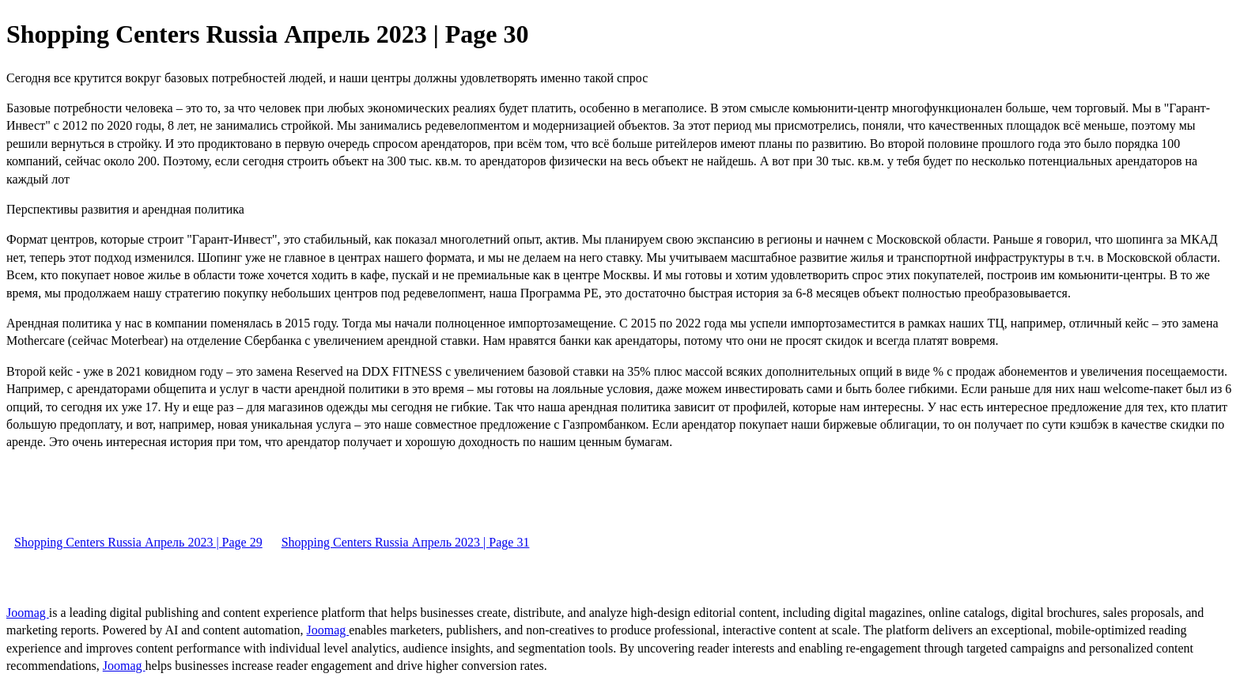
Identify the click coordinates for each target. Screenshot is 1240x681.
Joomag (27, 612)
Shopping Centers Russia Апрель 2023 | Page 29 (138, 542)
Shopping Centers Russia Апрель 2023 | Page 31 (406, 542)
